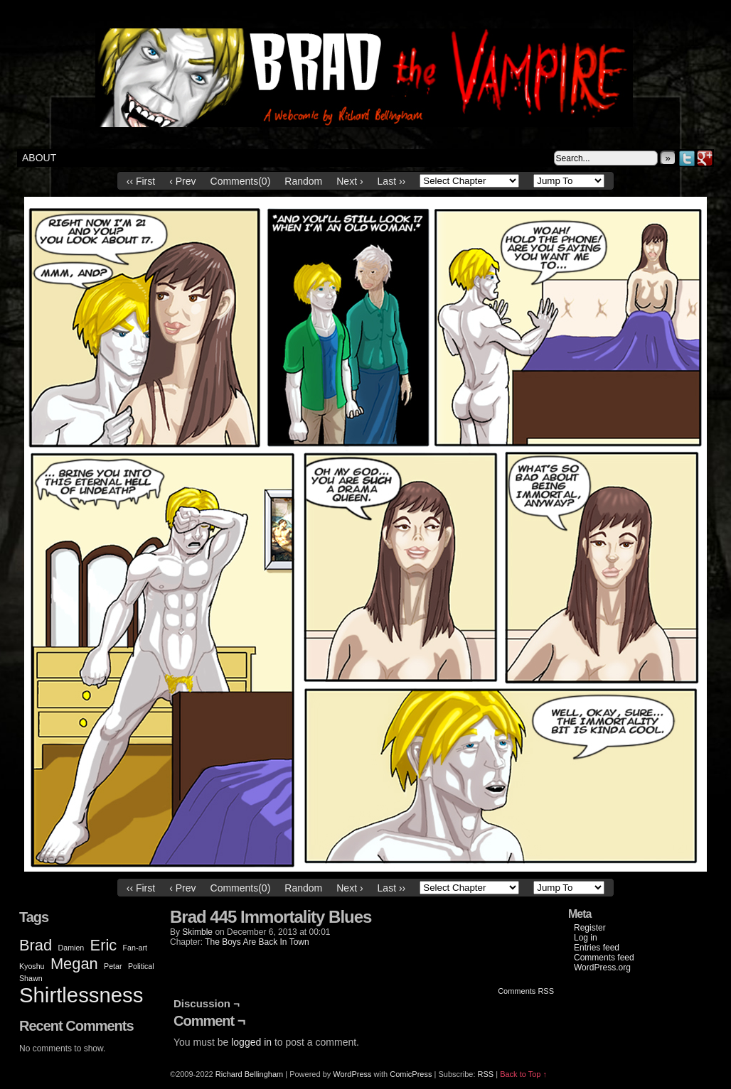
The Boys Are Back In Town (257, 942)
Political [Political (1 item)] (141, 966)
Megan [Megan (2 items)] (74, 963)
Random (303, 181)
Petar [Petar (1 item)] (113, 966)
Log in (585, 938)
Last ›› (392, 181)
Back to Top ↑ (523, 1074)
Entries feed (596, 948)
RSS (486, 1074)
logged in (251, 1042)
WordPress (352, 1074)
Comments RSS (526, 991)
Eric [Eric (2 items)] (103, 945)
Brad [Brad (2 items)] (35, 945)
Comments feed (604, 958)
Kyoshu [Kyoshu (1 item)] (32, 966)
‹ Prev (182, 181)
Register (590, 928)
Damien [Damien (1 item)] (71, 947)
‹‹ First (141, 181)
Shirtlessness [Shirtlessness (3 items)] (81, 995)
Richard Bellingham (249, 1074)
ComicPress (411, 1074)
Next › (349, 181)
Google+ (705, 158)
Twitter (687, 158)
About (39, 157)
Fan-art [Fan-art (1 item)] (135, 947)
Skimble (197, 932)
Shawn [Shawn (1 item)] (31, 978)
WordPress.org (602, 967)
